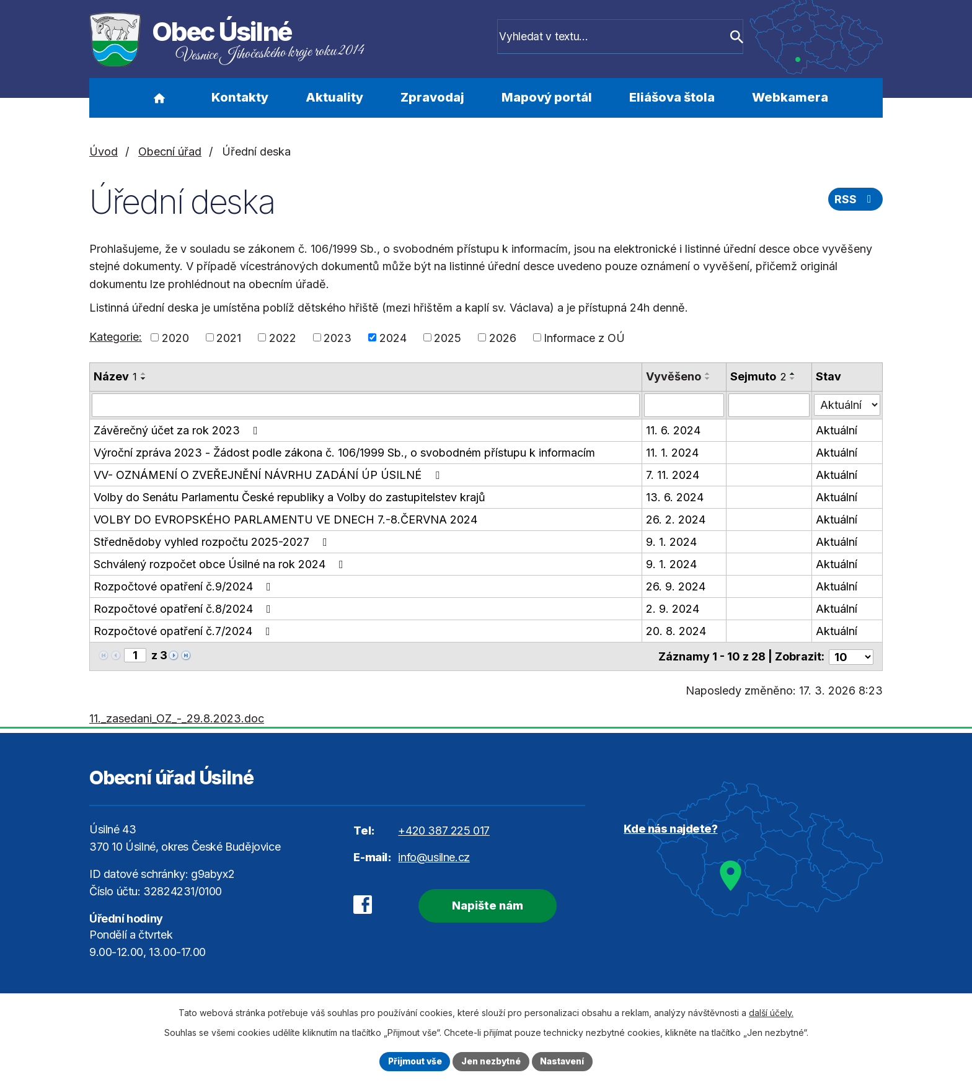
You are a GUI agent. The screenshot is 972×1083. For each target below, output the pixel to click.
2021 (228, 337)
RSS (855, 200)
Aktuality (334, 97)
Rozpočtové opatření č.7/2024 (184, 631)
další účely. (771, 1012)
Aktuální (836, 430)
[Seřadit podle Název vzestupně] (144, 373)
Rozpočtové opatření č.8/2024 (185, 608)
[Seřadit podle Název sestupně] (144, 378)
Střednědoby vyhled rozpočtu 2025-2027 (213, 541)
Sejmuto (759, 376)
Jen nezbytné (491, 1061)
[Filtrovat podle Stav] (847, 403)
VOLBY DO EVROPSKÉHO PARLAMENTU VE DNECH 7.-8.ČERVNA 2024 (285, 519)
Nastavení (565, 1061)
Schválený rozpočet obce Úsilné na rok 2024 (221, 564)
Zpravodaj (432, 97)
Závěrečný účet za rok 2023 (178, 430)
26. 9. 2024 (675, 586)
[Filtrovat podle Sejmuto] (769, 405)
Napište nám (484, 904)
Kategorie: (115, 336)
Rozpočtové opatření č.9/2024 (185, 586)
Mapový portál (546, 97)
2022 (282, 337)
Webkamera (790, 97)
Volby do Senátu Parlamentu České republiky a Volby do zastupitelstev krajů (289, 497)
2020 (175, 337)
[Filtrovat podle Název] (366, 405)
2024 (393, 337)
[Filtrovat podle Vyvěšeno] (684, 405)
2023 (337, 337)
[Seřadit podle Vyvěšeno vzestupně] (708, 373)
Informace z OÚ (584, 337)
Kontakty (239, 97)
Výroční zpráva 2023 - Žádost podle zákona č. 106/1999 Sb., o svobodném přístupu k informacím (344, 452)
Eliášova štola (672, 97)
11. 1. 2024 (672, 452)
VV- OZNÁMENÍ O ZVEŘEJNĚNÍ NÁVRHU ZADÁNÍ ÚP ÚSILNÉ (269, 474)
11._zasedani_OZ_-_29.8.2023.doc (176, 717)
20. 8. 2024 (676, 631)
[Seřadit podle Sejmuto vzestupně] (793, 373)
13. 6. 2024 (675, 497)
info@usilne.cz (433, 855)
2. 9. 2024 (672, 608)
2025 (447, 337)
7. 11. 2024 (672, 474)
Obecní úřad (169, 151)
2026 (502, 337)
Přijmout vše (412, 1061)
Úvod (159, 98)
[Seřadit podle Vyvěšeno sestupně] (708, 378)
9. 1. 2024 (671, 541)
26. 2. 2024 (675, 519)
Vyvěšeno (673, 376)
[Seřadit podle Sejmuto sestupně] (793, 378)
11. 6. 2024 (673, 430)
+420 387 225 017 (444, 829)
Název (115, 376)
